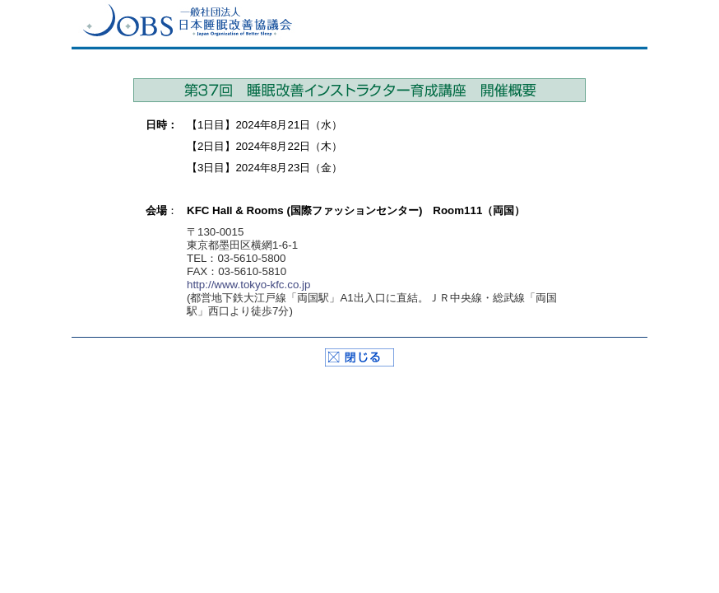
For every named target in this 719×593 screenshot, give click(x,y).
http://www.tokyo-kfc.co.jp (248, 284)
